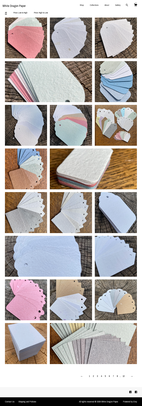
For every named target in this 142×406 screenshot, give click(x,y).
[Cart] (135, 5)
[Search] (127, 5)
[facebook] (130, 392)
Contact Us (9, 401)
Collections (94, 5)
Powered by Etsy (130, 401)
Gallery (118, 5)
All (6, 12)
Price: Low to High (20, 12)
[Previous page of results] (82, 376)
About (107, 5)
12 (124, 376)
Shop (82, 5)
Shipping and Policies (27, 401)
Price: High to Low (41, 12)
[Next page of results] (132, 376)
